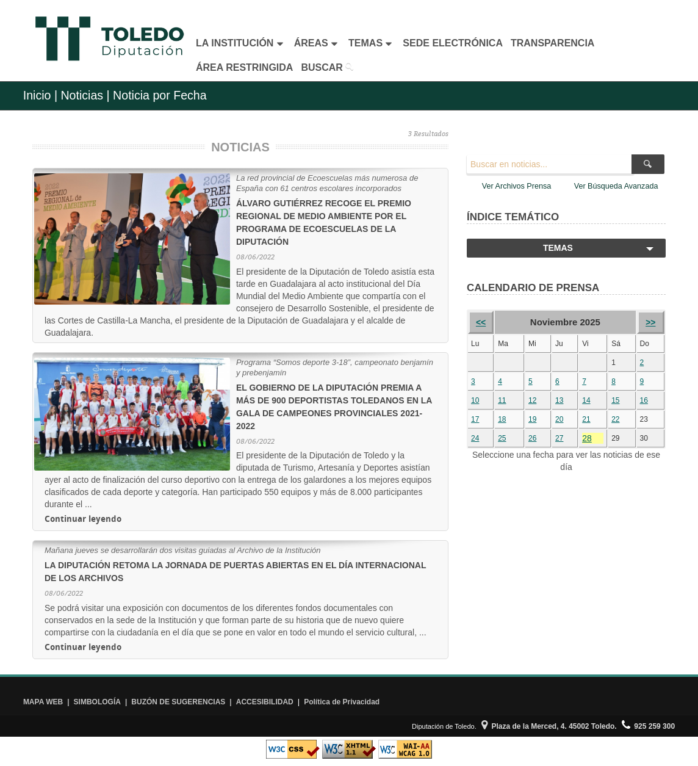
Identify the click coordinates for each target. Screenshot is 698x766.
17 (475, 419)
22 (615, 419)
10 (475, 400)
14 (586, 400)
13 (559, 400)
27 (559, 438)
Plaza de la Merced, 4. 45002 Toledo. (549, 726)
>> (650, 322)
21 (586, 419)
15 (615, 400)
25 (502, 438)
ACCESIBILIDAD (264, 702)
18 (502, 419)
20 (559, 419)
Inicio (37, 95)
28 (587, 438)
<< (481, 322)
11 (502, 400)
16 (644, 400)
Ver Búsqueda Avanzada (616, 186)
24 (475, 438)
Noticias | (84, 95)
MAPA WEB (43, 702)
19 (532, 419)
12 (532, 400)
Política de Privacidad (342, 702)
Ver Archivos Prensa (516, 186)
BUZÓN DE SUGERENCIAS (178, 702)
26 (532, 438)
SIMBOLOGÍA (97, 702)
